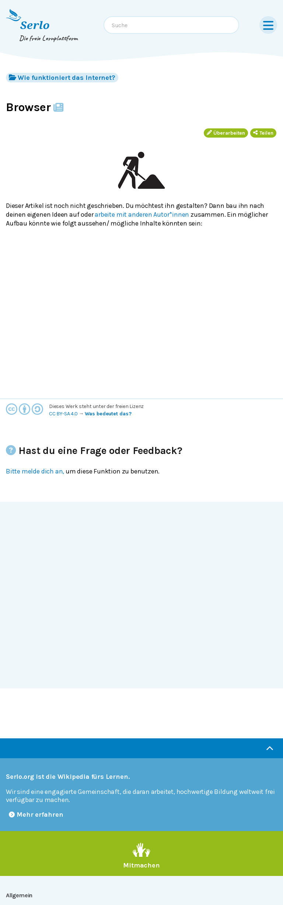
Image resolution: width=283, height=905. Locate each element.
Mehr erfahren (36, 814)
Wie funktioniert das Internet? (62, 77)
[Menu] (268, 25)
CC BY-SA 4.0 (63, 414)
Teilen (263, 133)
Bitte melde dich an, (35, 471)
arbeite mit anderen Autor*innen (142, 214)
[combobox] (171, 25)
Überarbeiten (226, 133)
